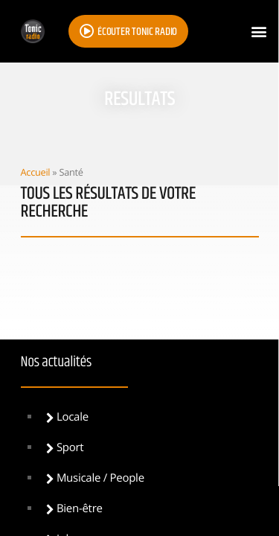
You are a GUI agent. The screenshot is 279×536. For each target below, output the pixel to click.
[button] (259, 31)
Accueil (36, 172)
